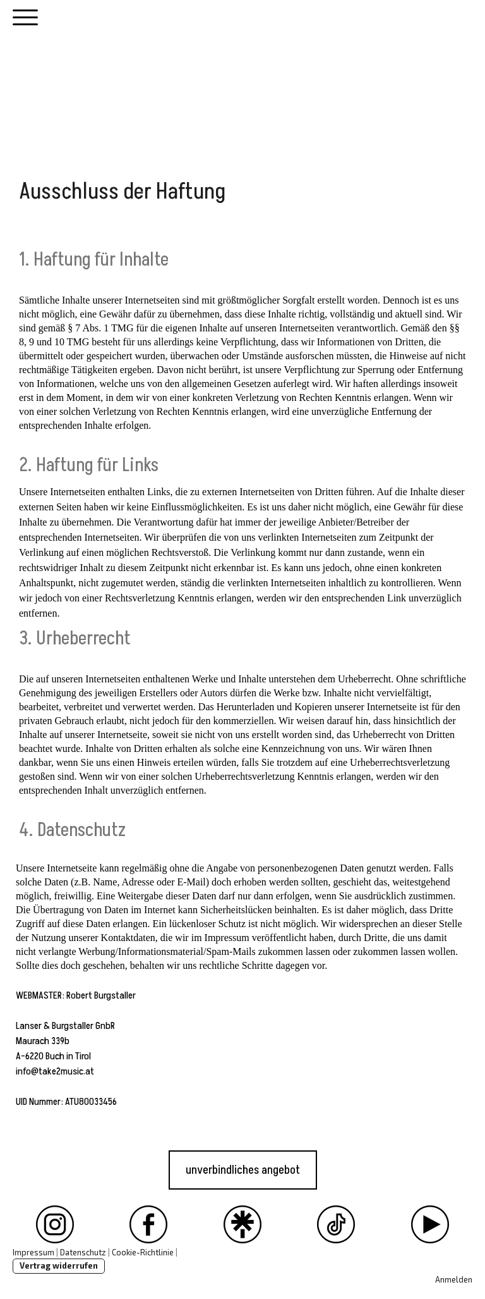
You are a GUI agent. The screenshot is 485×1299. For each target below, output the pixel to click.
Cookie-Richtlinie (143, 1252)
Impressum (33, 1252)
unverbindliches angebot (243, 1170)
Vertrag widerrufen (59, 1265)
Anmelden (453, 1279)
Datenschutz (83, 1252)
